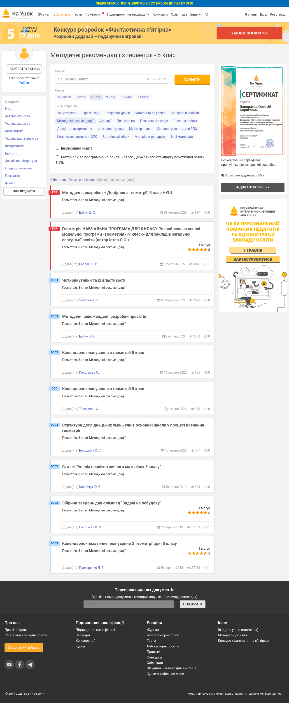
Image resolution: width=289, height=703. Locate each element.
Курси (80, 646)
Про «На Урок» (16, 630)
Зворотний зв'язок (24, 647)
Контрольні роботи (185, 113)
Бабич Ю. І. (87, 336)
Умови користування (229, 693)
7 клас (81, 97)
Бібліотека (62, 14)
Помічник (94, 14)
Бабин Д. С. (87, 212)
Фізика (10, 183)
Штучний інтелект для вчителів (171, 668)
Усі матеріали (67, 113)
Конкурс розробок (113, 29)
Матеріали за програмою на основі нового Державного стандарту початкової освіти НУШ (130, 159)
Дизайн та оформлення (74, 129)
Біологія (11, 153)
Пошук (60, 71)
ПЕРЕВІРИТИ (192, 604)
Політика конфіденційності (265, 693)
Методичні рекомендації (75, 121)
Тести (77, 14)
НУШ (8, 108)
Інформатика (15, 146)
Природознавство (18, 168)
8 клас (96, 97)
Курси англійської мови (165, 674)
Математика (14, 131)
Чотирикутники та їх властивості (93, 280)
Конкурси (160, 14)
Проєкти (153, 652)
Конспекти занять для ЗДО (177, 129)
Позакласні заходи (154, 121)
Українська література (21, 138)
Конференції (85, 641)
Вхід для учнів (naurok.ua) (238, 630)
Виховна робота (185, 121)
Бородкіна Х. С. (90, 450)
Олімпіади (155, 663)
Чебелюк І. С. (89, 300)
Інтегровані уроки (111, 129)
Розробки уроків (118, 113)
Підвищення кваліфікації (128, 14)
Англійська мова (17, 116)
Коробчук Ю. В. (90, 487)
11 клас (143, 97)
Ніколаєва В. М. (90, 527)
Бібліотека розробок (163, 635)
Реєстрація (278, 14)
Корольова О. (89, 372)
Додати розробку (253, 187)
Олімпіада (179, 14)
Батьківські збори (116, 136)
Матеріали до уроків (150, 113)
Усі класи (64, 97)
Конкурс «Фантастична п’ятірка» (243, 641)
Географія (12, 176)
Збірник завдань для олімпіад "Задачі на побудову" (111, 503)
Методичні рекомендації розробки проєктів (104, 316)
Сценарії (105, 121)
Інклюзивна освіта (74, 148)
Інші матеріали (182, 136)
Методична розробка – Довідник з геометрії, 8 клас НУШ (117, 192)
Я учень (251, 14)
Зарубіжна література (21, 161)
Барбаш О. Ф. (88, 264)
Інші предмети (24, 191)
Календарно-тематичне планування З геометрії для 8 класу (119, 543)
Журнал (44, 14)
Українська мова (17, 123)
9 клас (111, 97)
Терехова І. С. (89, 409)
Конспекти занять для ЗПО (77, 136)
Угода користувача (200, 693)
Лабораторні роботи (163, 646)
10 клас (126, 97)
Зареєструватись (25, 69)
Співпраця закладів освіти (26, 635)
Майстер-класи (140, 129)
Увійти (24, 82)
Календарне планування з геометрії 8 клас (103, 352)
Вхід (263, 14)
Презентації (91, 113)
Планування (126, 121)
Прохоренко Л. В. (91, 567)
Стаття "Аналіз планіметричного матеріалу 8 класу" (111, 466)
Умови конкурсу (249, 32)
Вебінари (83, 635)
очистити (156, 79)
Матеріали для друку (150, 136)
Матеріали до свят (232, 635)
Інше (195, 14)
